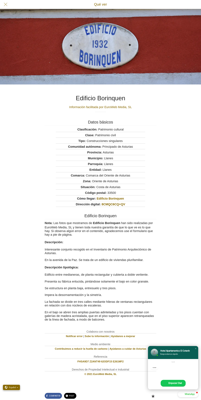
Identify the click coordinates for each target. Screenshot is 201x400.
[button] (195, 348)
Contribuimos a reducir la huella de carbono (81, 348)
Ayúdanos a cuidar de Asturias (128, 348)
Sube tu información (97, 336)
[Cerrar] (5, 4)
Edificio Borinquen (110, 198)
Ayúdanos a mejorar (123, 336)
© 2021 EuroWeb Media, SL (100, 374)
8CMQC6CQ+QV (113, 204)
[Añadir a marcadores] (153, 396)
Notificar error (74, 336)
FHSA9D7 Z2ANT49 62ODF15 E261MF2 (100, 361)
